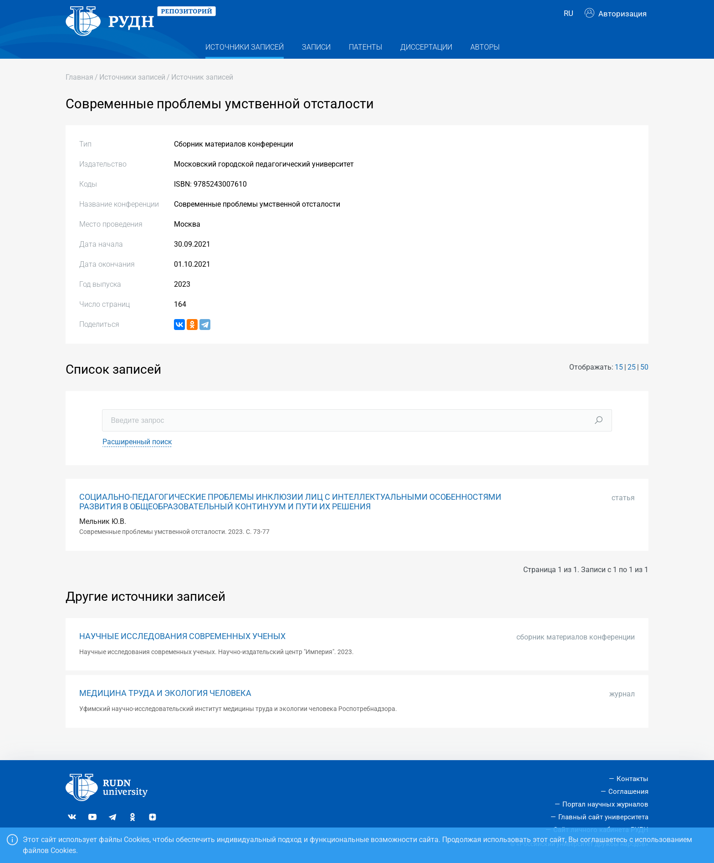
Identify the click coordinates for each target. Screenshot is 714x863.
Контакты (632, 779)
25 (631, 381)
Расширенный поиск (137, 456)
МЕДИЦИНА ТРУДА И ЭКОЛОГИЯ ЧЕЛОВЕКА (165, 707)
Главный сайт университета (603, 817)
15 (619, 381)
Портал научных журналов (605, 804)
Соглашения (628, 791)
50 (644, 381)
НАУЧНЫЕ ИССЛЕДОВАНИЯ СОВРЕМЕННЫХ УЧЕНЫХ (182, 650)
